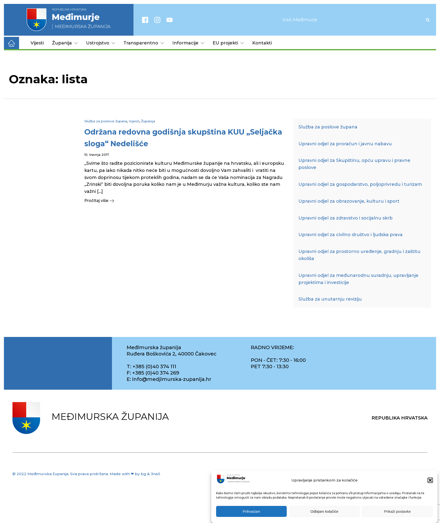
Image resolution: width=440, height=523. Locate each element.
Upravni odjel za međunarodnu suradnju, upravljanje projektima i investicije (358, 279)
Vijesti (37, 43)
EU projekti (228, 43)
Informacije (188, 43)
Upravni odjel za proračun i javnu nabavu (345, 143)
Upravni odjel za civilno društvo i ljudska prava (350, 234)
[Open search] (427, 20)
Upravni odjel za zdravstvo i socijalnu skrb (345, 218)
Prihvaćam (251, 512)
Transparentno (143, 43)
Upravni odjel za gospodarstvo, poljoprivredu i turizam (360, 184)
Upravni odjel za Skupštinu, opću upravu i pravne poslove (354, 164)
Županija (65, 43)
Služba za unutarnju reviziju (330, 299)
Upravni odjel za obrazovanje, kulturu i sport (348, 201)
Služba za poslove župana (105, 121)
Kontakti (262, 43)
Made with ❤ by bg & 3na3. (135, 473)
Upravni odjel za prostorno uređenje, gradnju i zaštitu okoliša (359, 255)
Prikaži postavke (397, 512)
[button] (430, 480)
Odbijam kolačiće (324, 512)
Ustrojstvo (100, 43)
